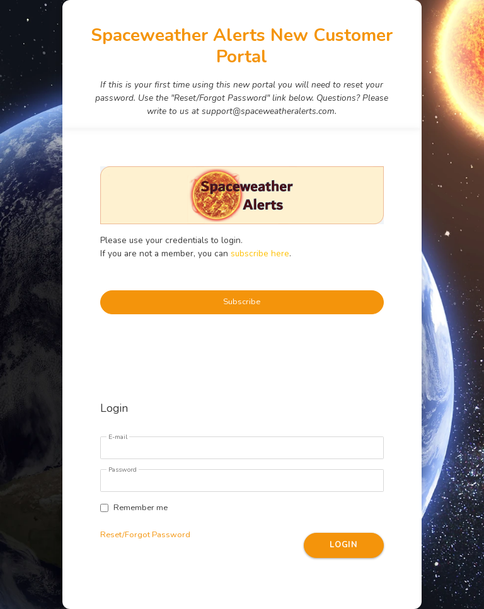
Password (122, 470)
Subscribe (241, 301)
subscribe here (260, 253)
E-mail (117, 437)
